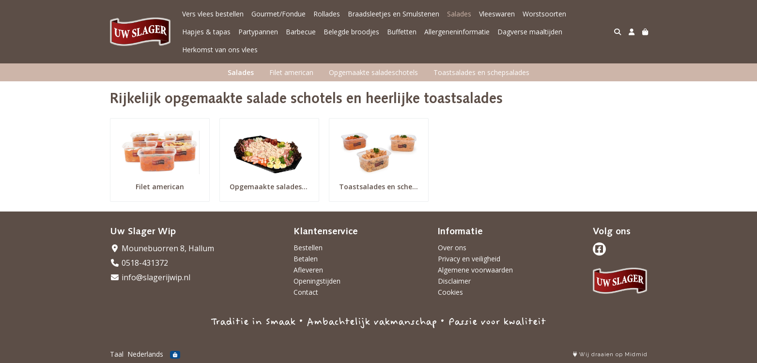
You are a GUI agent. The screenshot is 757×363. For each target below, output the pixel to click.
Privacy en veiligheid (469, 258)
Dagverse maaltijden (529, 31)
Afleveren (308, 269)
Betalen (306, 258)
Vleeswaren (497, 13)
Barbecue (301, 31)
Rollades (326, 13)
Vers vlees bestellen (213, 13)
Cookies (450, 292)
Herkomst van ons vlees (220, 49)
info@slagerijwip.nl (150, 277)
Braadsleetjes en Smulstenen (393, 13)
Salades (459, 13)
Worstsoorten (544, 13)
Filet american (291, 72)
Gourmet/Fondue (278, 13)
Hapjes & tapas (206, 31)
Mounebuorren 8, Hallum (162, 248)
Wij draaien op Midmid (610, 354)
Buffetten (402, 31)
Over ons (452, 247)
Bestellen (308, 247)
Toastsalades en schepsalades (481, 72)
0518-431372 (139, 262)
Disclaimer (454, 281)
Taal (117, 354)
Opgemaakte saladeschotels (373, 72)
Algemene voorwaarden (475, 269)
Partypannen (258, 31)
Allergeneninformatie (457, 31)
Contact (306, 292)
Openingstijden (317, 281)
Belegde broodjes (351, 31)
